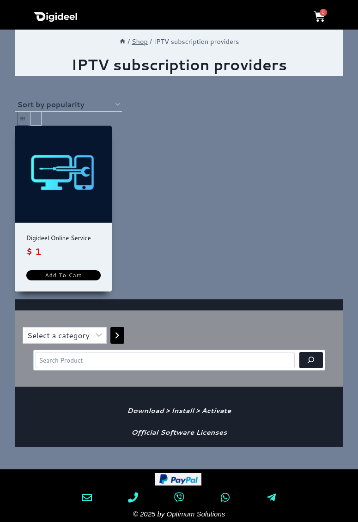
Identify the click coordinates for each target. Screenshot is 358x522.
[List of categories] (65, 335)
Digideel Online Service (58, 238)
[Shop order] (68, 105)
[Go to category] (117, 335)
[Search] (311, 360)
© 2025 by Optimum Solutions (179, 514)
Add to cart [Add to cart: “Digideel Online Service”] (63, 275)
